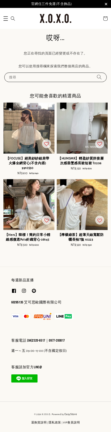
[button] (6, 18)
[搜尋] (99, 77)
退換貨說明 (39, 422)
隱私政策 (55, 422)
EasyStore (70, 414)
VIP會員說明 (71, 422)
